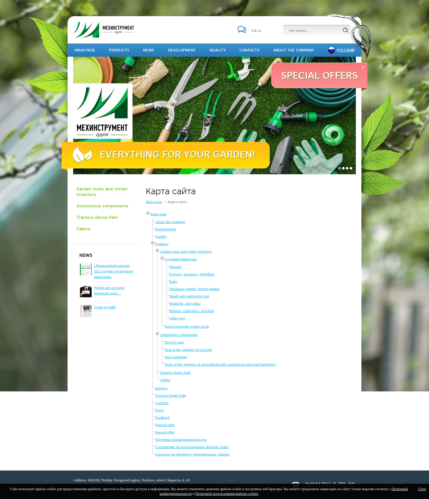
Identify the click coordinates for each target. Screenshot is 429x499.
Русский (345, 50)
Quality (161, 236)
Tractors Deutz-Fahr (97, 217)
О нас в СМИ (104, 307)
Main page (154, 202)
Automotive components (102, 206)
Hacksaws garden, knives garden (194, 289)
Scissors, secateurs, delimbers (192, 274)
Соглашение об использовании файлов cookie (192, 447)
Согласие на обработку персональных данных (192, 454)
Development (165, 229)
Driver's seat (174, 342)
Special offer (165, 425)
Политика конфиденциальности (181, 439)
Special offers (319, 75)
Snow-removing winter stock (187, 326)
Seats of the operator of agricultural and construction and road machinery (220, 364)
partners (161, 388)
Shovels (175, 266)
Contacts (162, 403)
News (159, 410)
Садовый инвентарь (181, 259)
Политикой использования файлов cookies (226, 494)
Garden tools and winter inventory (102, 191)
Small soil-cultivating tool (189, 296)
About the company (170, 222)
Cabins (83, 229)
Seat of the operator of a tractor (188, 349)
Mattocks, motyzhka (184, 303)
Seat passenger (176, 357)
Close (422, 489)
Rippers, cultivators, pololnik (191, 311)
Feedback (162, 417)
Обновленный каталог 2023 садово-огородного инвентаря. (113, 271)
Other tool (177, 318)
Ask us (256, 30)
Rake (173, 281)
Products (162, 244)
